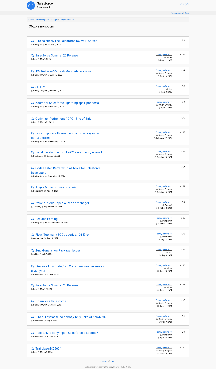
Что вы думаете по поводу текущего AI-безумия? (68, 317)
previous (103, 361)
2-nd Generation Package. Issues (56, 250)
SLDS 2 (38, 87)
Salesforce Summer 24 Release (54, 285)
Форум (184, 4)
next (114, 361)
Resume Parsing (44, 219)
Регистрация (177, 13)
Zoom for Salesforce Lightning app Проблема (65, 103)
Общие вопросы (67, 19)
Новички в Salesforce (48, 301)
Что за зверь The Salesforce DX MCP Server (64, 41)
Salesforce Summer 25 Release (54, 55)
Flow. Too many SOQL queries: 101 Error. (61, 234)
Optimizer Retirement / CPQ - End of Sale (61, 118)
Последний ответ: (164, 54)
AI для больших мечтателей (53, 187)
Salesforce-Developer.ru (38, 19)
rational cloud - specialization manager (60, 203)
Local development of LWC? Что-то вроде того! (66, 152)
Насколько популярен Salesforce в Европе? (64, 333)
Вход (187, 13)
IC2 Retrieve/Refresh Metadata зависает (62, 71)
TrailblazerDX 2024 (46, 348)
